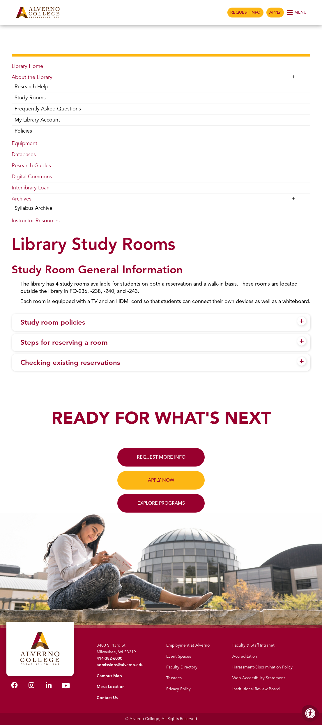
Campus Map (109, 675)
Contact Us (107, 697)
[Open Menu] (297, 12)
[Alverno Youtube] (66, 686)
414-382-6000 (109, 658)
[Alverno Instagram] (31, 686)
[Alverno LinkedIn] (48, 686)
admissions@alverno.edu (120, 664)
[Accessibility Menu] (310, 713)
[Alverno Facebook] (14, 686)
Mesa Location (111, 686)
